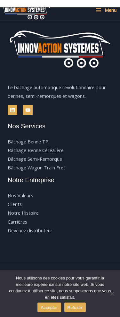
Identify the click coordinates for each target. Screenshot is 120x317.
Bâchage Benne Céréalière (36, 150)
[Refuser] (112, 293)
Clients (15, 204)
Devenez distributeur (30, 230)
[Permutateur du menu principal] (106, 10)
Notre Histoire (23, 213)
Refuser (75, 307)
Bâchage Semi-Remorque (35, 159)
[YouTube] (28, 110)
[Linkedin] (12, 110)
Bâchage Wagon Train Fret (36, 167)
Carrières (17, 221)
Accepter (49, 307)
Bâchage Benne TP (28, 141)
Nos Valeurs (20, 195)
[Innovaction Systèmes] (25, 10)
